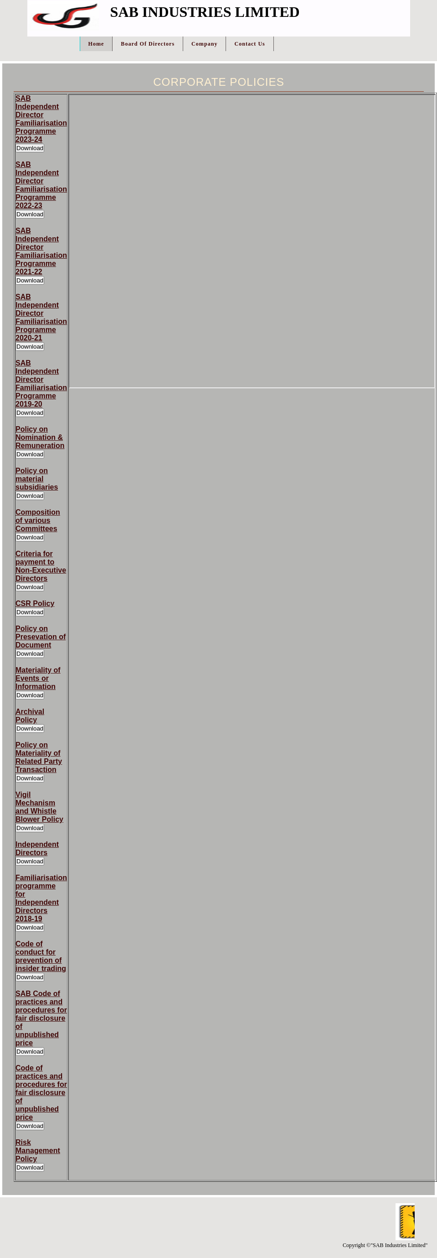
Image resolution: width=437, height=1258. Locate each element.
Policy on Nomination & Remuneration (40, 437)
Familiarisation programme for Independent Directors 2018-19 (41, 898)
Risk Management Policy (37, 1150)
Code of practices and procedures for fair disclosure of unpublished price (41, 1092)
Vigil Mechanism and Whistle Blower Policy (39, 807)
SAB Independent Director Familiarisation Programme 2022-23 (41, 185)
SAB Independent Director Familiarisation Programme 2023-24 (41, 118)
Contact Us (249, 44)
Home (96, 44)
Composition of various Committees (37, 520)
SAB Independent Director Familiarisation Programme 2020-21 (41, 317)
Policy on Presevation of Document (40, 637)
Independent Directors (37, 848)
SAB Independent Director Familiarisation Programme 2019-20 (41, 383)
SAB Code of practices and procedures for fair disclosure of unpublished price (41, 1018)
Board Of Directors (148, 44)
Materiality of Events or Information (38, 678)
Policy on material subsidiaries (36, 479)
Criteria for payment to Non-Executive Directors (40, 566)
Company (204, 44)
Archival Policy (29, 716)
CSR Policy (34, 603)
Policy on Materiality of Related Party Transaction (38, 757)
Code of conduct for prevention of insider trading (40, 956)
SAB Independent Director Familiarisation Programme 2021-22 (41, 251)
